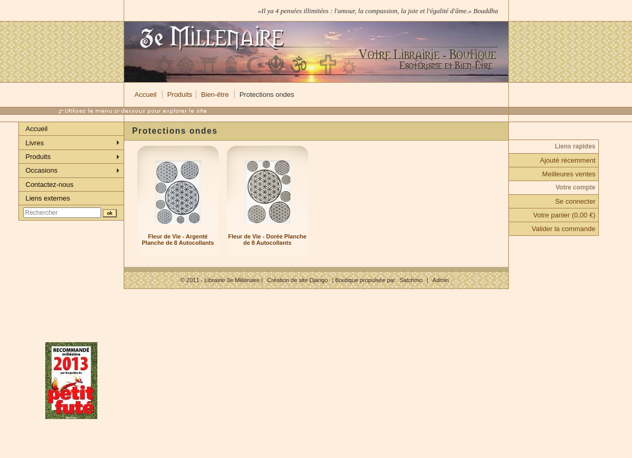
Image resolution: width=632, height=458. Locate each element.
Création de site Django (297, 280)
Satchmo (411, 280)
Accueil (146, 94)
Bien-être (215, 94)
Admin (441, 280)
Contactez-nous (50, 184)
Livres (35, 143)
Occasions (42, 170)
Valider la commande (563, 229)
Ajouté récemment (568, 160)
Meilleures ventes (568, 174)
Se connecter (575, 201)
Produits (180, 94)
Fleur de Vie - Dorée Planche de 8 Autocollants (267, 239)
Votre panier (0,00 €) (564, 215)
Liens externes (48, 198)
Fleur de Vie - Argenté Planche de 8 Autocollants (178, 239)
